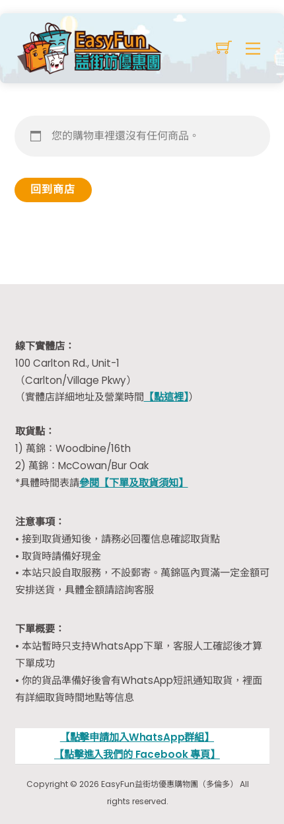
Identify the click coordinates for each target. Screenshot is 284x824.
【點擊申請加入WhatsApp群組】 (137, 737)
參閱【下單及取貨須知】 (133, 483)
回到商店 (52, 189)
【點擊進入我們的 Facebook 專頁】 (137, 754)
